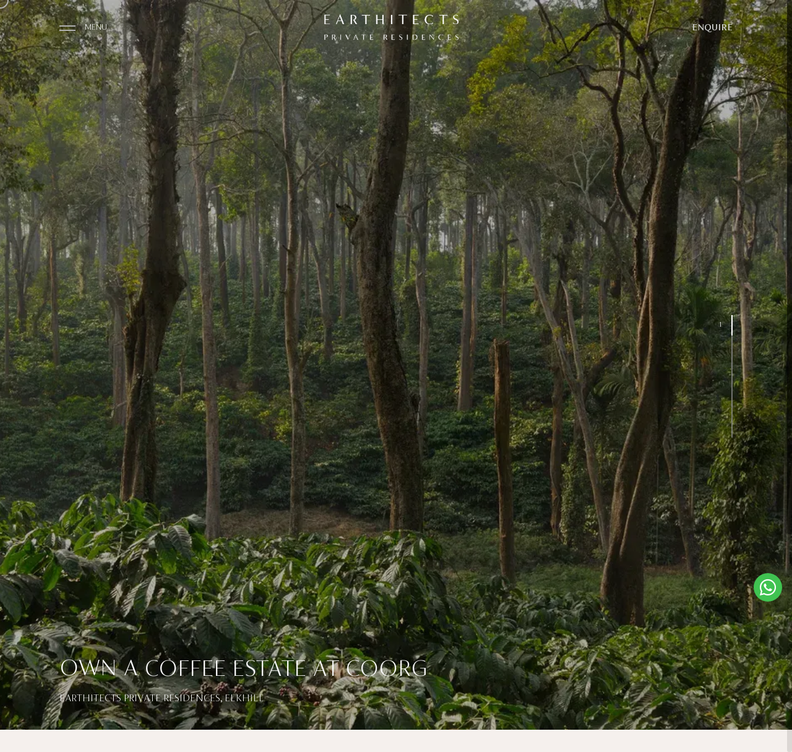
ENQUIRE (712, 28)
